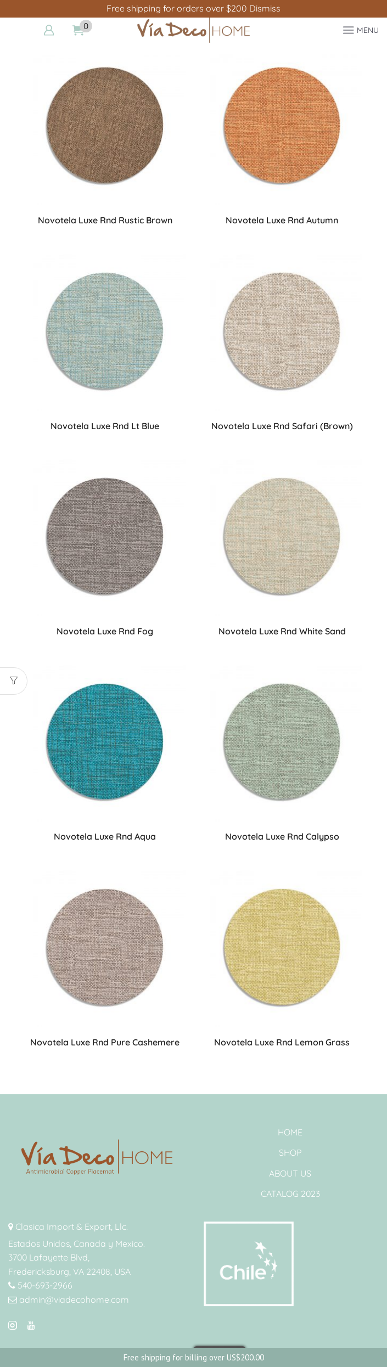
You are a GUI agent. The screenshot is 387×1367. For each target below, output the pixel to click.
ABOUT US (290, 1173)
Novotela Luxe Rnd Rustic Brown (105, 220)
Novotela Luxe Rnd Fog (105, 631)
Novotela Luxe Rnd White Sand (282, 631)
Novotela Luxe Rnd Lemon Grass (282, 1042)
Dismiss (265, 8)
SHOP (290, 1152)
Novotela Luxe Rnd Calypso (282, 836)
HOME (290, 1132)
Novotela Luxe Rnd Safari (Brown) (282, 425)
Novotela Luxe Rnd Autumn (282, 220)
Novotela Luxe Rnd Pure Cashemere (105, 1042)
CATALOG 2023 (290, 1193)
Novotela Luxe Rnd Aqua (105, 836)
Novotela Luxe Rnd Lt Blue (105, 425)
